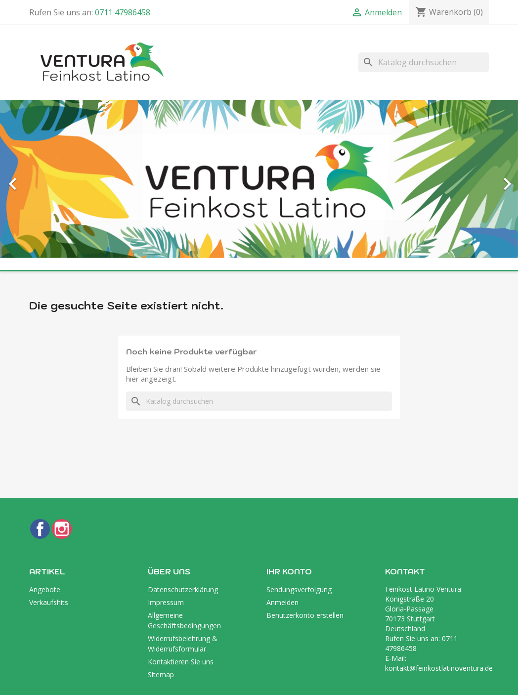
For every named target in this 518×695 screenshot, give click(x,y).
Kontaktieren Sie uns (181, 661)
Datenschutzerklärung (183, 589)
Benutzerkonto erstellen (305, 615)
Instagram (62, 529)
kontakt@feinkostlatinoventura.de (439, 668)
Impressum (166, 602)
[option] (259, 179)
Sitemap (161, 674)
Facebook (40, 529)
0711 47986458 (122, 12)
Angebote (44, 589)
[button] (39, 179)
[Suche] (423, 62)
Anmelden (282, 602)
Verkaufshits (48, 602)
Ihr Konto (289, 571)
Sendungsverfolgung (299, 589)
